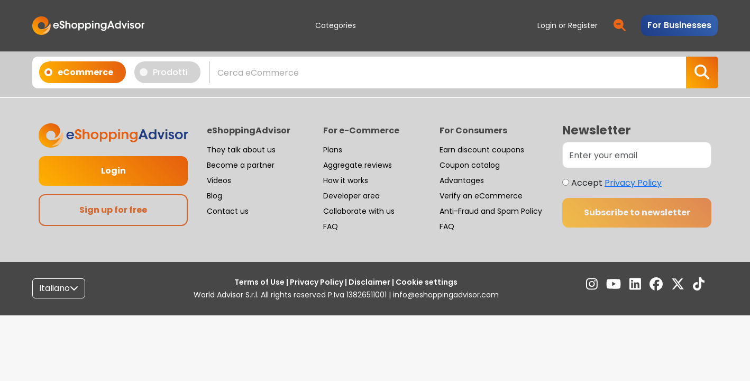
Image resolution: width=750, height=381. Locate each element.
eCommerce (82, 72)
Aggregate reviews (357, 165)
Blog (214, 195)
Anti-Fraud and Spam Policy (491, 211)
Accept (616, 183)
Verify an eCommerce (481, 195)
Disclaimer (369, 282)
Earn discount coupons (482, 149)
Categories (335, 25)
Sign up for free (113, 210)
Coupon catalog (470, 165)
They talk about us (241, 149)
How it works (345, 180)
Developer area (351, 195)
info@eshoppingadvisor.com (446, 294)
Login (113, 171)
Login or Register (567, 25)
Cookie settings (426, 282)
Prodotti (167, 72)
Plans (332, 149)
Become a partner (241, 165)
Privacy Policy (633, 183)
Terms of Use (260, 282)
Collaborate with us (359, 211)
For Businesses (679, 25)
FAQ (330, 226)
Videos (219, 180)
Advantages (462, 180)
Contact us (228, 211)
